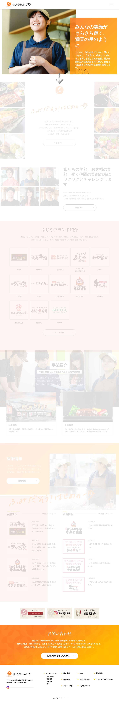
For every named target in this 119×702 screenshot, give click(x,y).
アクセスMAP (85, 686)
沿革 (48, 684)
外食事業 (66, 673)
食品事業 (66, 679)
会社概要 (49, 681)
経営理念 (49, 679)
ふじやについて (51, 673)
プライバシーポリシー (104, 679)
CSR (81, 673)
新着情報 (99, 673)
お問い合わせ (84, 679)
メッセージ (50, 676)
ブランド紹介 (68, 686)
